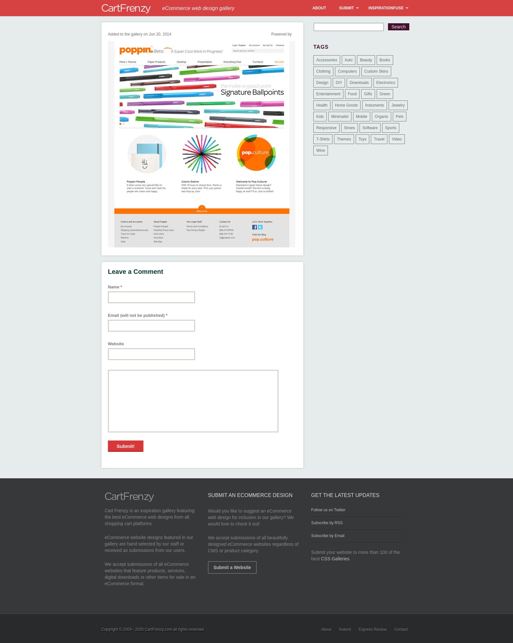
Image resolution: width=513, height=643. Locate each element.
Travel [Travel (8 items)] (379, 139)
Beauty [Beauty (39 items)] (366, 60)
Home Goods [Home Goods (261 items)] (346, 105)
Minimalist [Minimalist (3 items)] (339, 116)
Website (116, 343)
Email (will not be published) (137, 315)
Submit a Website (232, 567)
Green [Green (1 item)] (385, 94)
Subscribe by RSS (326, 523)
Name (115, 287)
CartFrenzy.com (158, 629)
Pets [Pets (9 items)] (399, 116)
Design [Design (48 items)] (322, 82)
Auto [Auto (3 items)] (349, 60)
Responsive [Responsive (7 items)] (326, 128)
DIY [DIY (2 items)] (339, 82)
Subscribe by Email (327, 536)
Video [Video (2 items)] (397, 139)
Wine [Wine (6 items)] (320, 150)
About (326, 629)
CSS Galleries (335, 558)
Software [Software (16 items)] (370, 128)
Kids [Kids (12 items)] (320, 116)
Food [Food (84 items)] (352, 94)
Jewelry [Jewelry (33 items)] (398, 105)
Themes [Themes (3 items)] (344, 139)
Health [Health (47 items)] (322, 105)
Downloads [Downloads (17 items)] (359, 82)
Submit (345, 629)
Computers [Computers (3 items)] (347, 71)
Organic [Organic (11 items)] (381, 116)
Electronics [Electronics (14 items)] (385, 82)
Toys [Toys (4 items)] (363, 139)
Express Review (373, 629)
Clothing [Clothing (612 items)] (323, 71)
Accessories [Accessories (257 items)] (326, 60)
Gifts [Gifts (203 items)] (368, 94)
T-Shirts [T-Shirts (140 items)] (323, 139)
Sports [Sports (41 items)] (390, 128)
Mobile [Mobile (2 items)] (361, 116)
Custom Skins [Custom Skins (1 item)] (376, 71)
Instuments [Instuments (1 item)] (374, 105)
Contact (401, 629)
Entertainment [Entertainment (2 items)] (328, 94)
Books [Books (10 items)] (385, 60)
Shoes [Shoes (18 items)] (349, 128)
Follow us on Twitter (328, 510)
